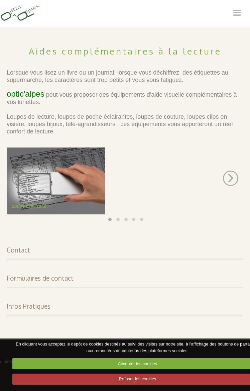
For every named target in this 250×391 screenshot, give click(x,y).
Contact (18, 250)
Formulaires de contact (40, 278)
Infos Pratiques (28, 306)
